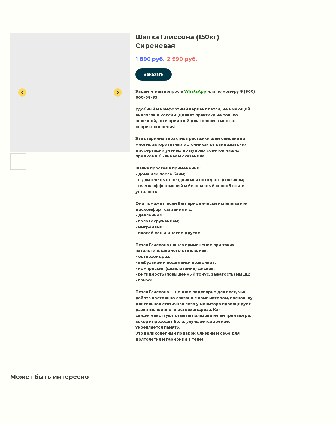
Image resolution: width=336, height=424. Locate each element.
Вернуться (20, 8)
